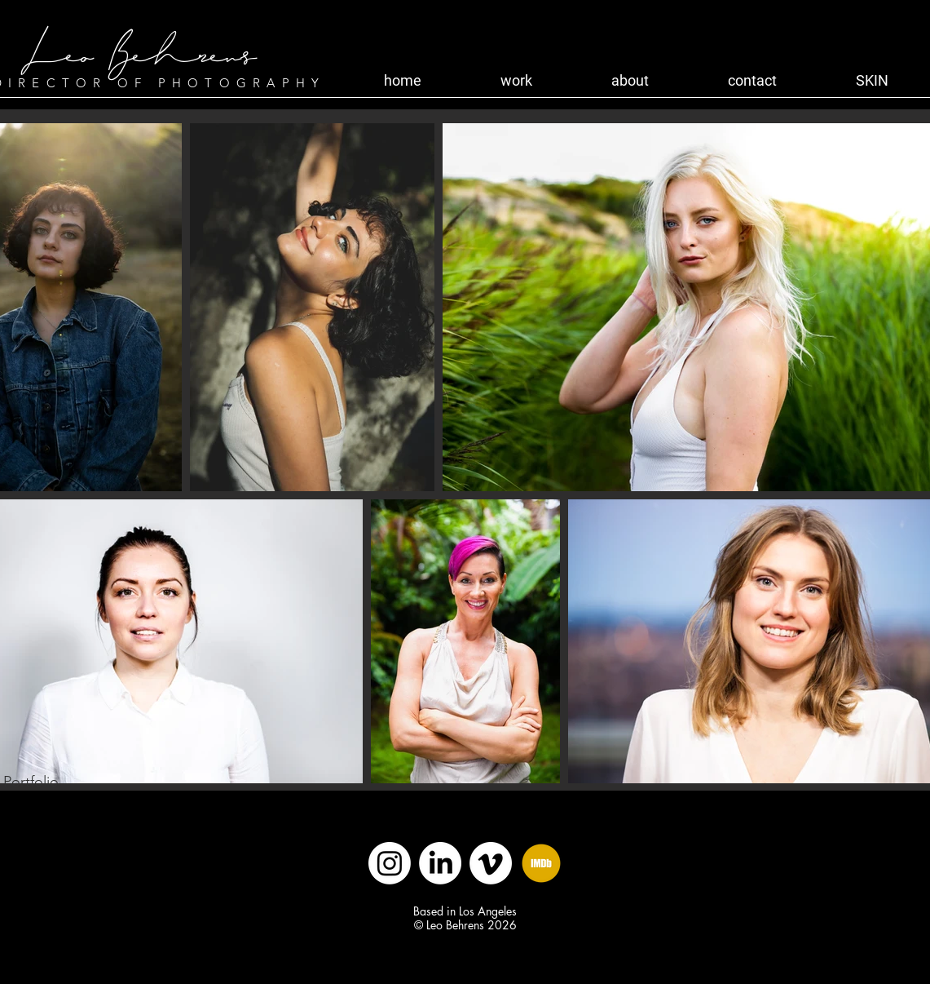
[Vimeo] (490, 863)
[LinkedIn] (440, 863)
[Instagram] (389, 863)
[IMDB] (541, 863)
